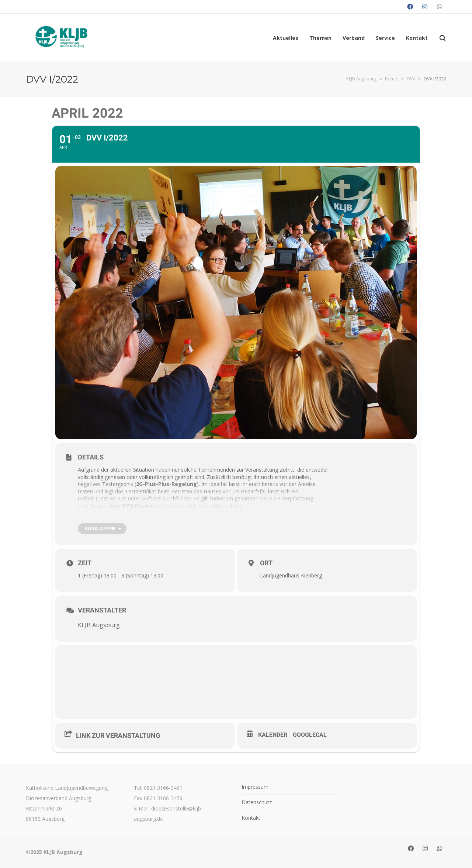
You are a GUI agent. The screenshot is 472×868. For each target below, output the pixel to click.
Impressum (255, 786)
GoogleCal (310, 734)
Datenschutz (257, 802)
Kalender (272, 734)
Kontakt (251, 817)
